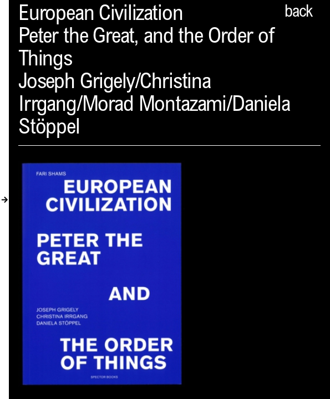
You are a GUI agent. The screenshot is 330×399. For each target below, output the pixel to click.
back (298, 12)
